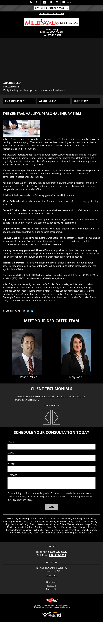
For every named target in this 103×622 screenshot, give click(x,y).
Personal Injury (15, 100)
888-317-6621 (56, 32)
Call (37, 2)
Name (11, 441)
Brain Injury (81, 100)
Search (57, 2)
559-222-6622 (54, 35)
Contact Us (51, 589)
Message (12, 475)
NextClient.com (64, 607)
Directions (51, 575)
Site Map (51, 585)
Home (31, 2)
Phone (11, 464)
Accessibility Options (51, 13)
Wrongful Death (49, 100)
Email (44, 2)
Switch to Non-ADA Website (51, 7)
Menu (69, 2)
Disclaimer (51, 582)
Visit (51, 2)
